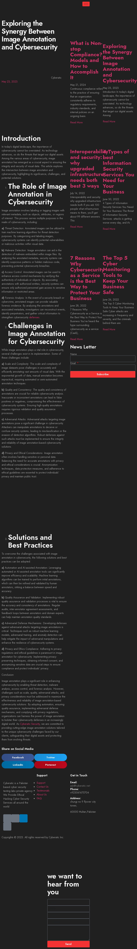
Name (73, 354)
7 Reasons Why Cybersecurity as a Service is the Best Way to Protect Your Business (87, 278)
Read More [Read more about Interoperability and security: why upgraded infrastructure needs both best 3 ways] (76, 227)
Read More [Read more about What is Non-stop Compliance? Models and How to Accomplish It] (76, 122)
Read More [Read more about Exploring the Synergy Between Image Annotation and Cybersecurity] (109, 121)
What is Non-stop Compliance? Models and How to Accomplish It (86, 60)
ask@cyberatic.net (80, 786)
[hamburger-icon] (86, 4)
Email (73, 363)
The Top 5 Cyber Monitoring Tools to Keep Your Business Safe (116, 275)
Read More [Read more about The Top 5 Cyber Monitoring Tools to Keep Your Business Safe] (109, 329)
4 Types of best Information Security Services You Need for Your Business (118, 171)
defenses (34, 317)
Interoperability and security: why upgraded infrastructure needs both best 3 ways (89, 169)
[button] (18, 757)
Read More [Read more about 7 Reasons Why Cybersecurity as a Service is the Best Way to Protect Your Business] (76, 339)
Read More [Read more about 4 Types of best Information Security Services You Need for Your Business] (109, 229)
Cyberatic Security (30, 724)
